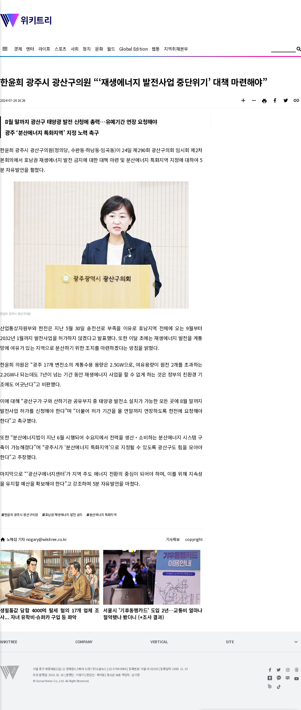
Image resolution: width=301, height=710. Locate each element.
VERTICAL (159, 642)
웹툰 (156, 48)
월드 (111, 48)
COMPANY (83, 642)
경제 (18, 48)
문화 (99, 48)
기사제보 (173, 539)
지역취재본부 (176, 48)
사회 (75, 48)
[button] (243, 101)
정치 (87, 48)
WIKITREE (8, 642)
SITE (230, 642)
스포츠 (60, 48)
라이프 (44, 48)
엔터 (30, 48)
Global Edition (133, 48)
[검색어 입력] (283, 49)
